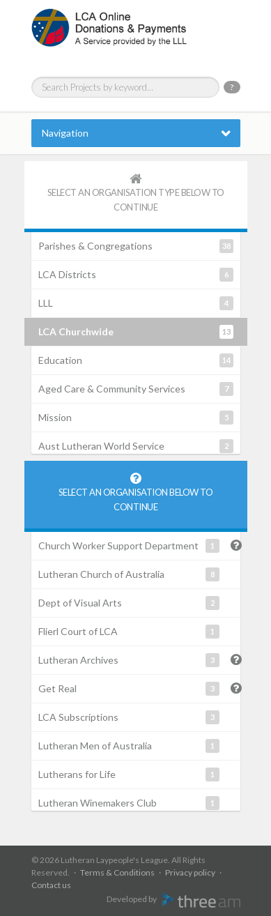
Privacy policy (190, 872)
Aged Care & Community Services (135, 389)
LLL (135, 303)
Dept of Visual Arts (128, 603)
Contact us (51, 885)
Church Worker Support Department (128, 546)
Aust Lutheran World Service (135, 446)
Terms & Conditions (117, 872)
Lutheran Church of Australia (128, 574)
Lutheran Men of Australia (128, 746)
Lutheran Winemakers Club (128, 803)
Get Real (128, 689)
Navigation (65, 133)
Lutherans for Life (128, 774)
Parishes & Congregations (135, 246)
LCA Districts (135, 275)
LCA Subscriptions (128, 717)
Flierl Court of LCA (128, 632)
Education (135, 360)
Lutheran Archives (128, 660)
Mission (135, 418)
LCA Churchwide (135, 332)
